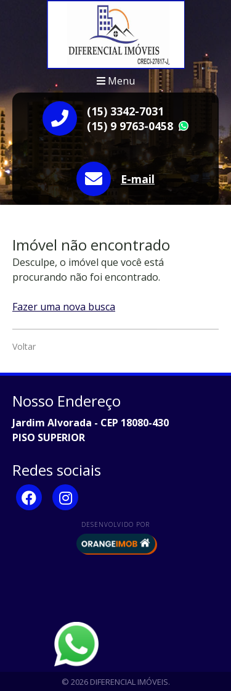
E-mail (138, 179)
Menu (116, 81)
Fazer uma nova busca (63, 306)
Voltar (24, 346)
